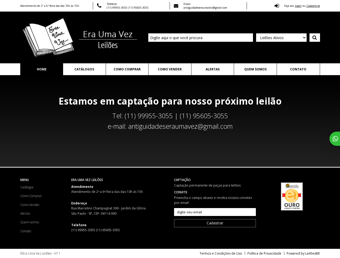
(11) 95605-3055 (138, 7)
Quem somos (255, 69)
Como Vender (170, 69)
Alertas (213, 69)
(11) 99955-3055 (117, 7)
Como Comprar (127, 69)
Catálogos (84, 69)
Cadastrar (215, 222)
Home (42, 69)
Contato (298, 69)
